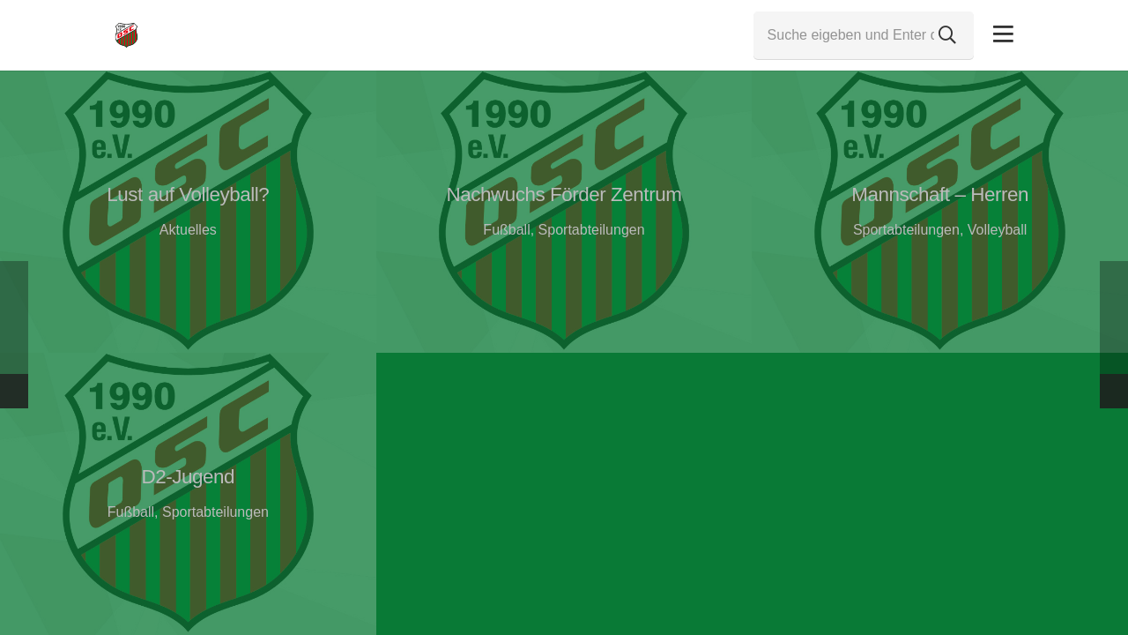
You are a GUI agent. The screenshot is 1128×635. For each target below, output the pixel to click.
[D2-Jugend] (188, 494)
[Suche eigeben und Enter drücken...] (863, 35)
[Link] (126, 35)
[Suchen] (947, 35)
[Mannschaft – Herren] (940, 212)
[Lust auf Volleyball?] (188, 212)
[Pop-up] (1003, 35)
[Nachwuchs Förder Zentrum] (564, 212)
